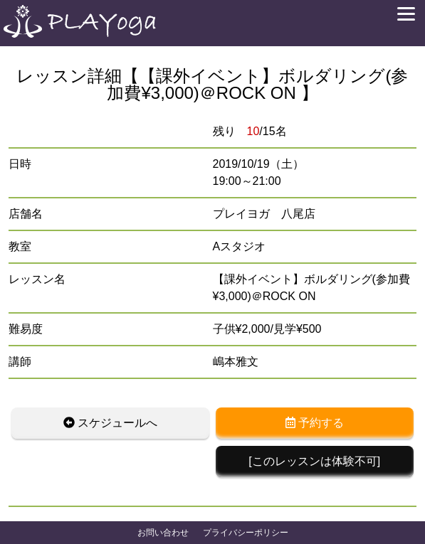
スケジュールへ (110, 423)
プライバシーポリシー (245, 533)
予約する (314, 423)
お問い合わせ (163, 533)
